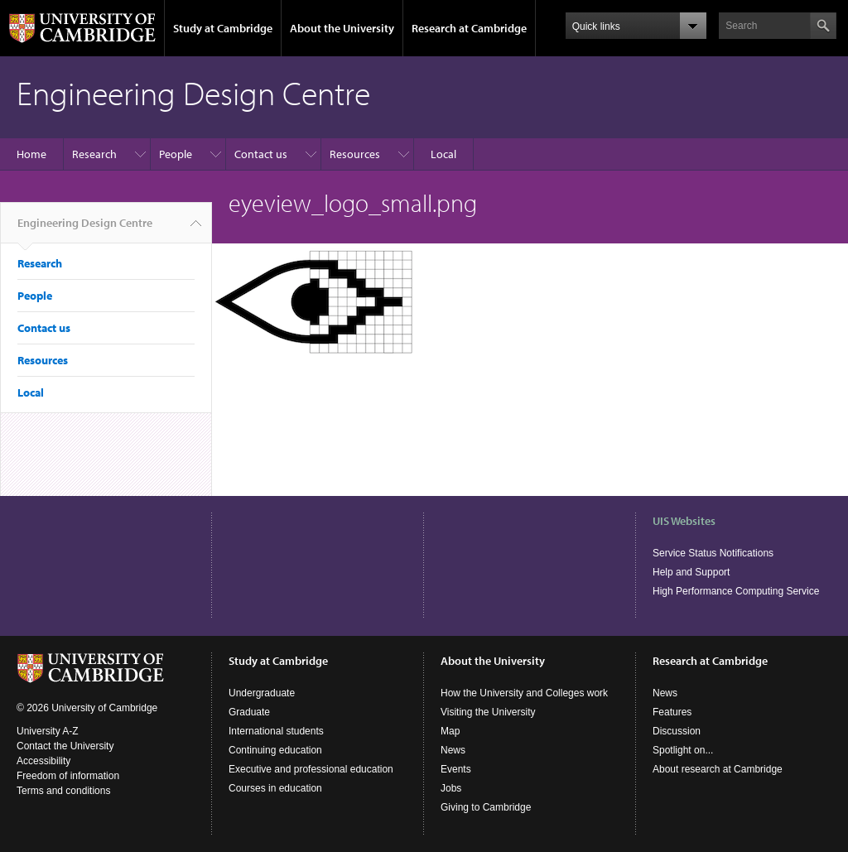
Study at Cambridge (222, 28)
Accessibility (43, 761)
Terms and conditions (63, 791)
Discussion (677, 731)
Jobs (451, 788)
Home (31, 154)
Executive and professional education (311, 769)
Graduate (249, 712)
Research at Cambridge (469, 28)
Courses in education (275, 788)
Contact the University (65, 746)
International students (276, 731)
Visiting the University (488, 712)
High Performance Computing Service (736, 591)
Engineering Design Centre (84, 229)
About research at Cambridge (718, 769)
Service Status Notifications (713, 553)
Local (443, 154)
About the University (342, 28)
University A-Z (48, 731)
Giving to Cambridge (486, 807)
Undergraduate (262, 693)
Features (672, 712)
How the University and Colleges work (524, 693)
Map (450, 731)
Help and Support (691, 572)
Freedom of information (68, 776)
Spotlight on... (683, 750)
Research (94, 154)
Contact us (260, 154)
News (453, 750)
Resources (355, 154)
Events (456, 769)
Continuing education (275, 750)
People (175, 154)
